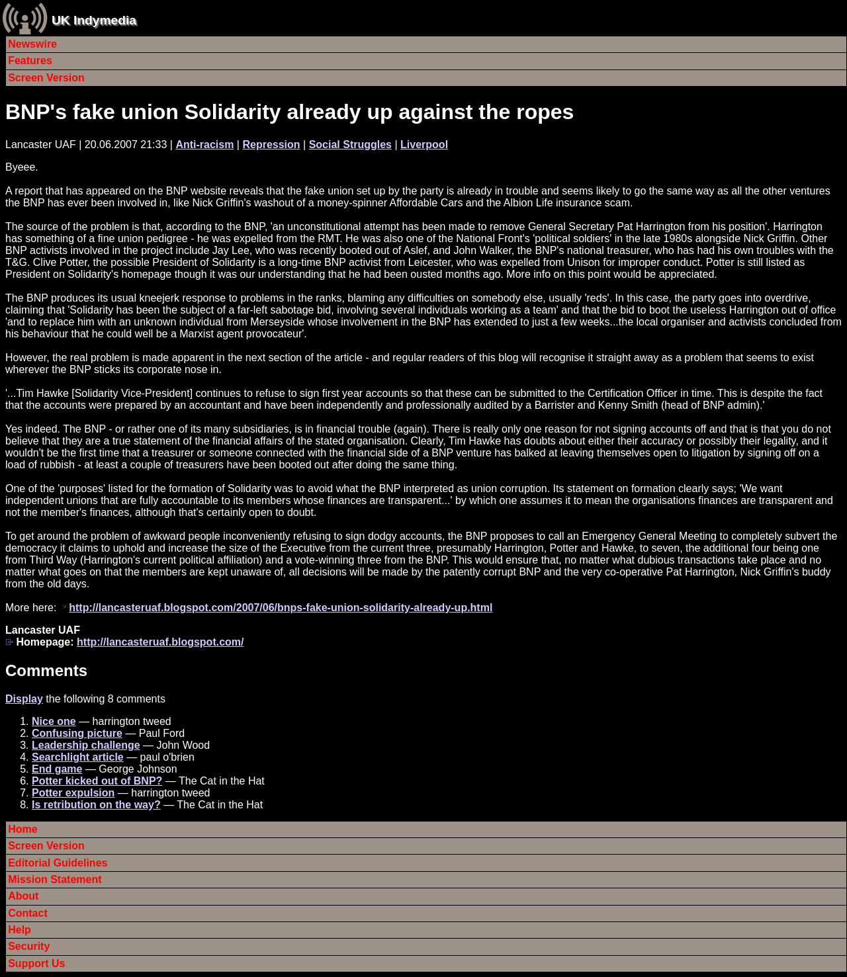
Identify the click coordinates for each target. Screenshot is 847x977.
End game (57, 769)
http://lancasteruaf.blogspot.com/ (160, 642)
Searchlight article (78, 757)
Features (30, 60)
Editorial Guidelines (57, 863)
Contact (28, 913)
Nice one (54, 721)
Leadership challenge (86, 745)
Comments (46, 670)
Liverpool (424, 144)
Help (19, 929)
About (23, 896)
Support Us (36, 963)
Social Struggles (350, 144)
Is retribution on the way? (96, 804)
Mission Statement (54, 879)
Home (22, 829)
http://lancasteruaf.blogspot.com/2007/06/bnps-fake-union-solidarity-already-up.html (280, 607)
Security (29, 946)
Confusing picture (77, 733)
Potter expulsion (73, 792)
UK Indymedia (94, 20)
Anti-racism (204, 144)
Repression (271, 144)
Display (24, 698)
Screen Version (46, 77)
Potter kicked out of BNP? (97, 780)
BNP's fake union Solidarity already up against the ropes (289, 112)
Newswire (32, 44)
